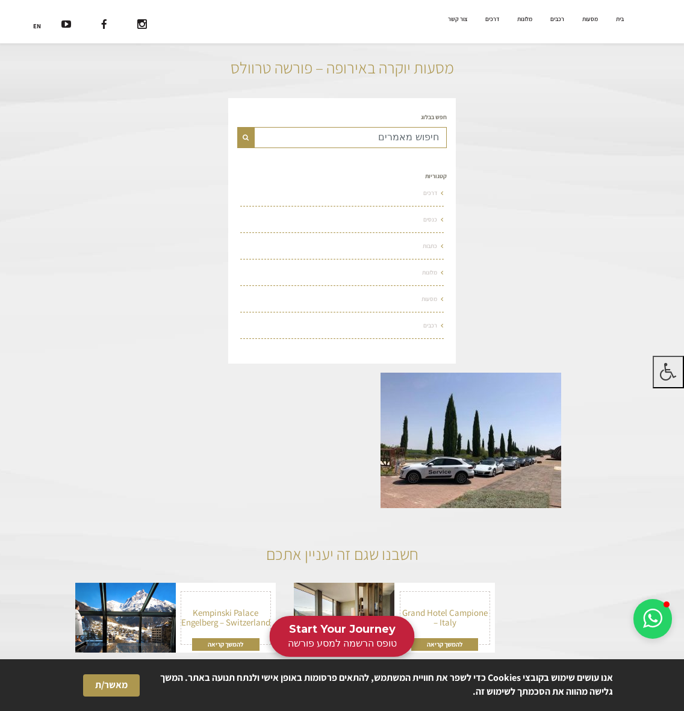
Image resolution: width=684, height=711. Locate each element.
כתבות (430, 246)
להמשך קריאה (444, 644)
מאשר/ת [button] (111, 684)
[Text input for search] (350, 137)
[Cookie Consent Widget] (342, 685)
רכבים (557, 19)
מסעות (590, 19)
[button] (652, 619)
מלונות (524, 19)
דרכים (492, 19)
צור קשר (457, 19)
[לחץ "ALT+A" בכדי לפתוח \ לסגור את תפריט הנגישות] (668, 372)
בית (620, 19)
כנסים (430, 219)
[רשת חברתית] (142, 25)
